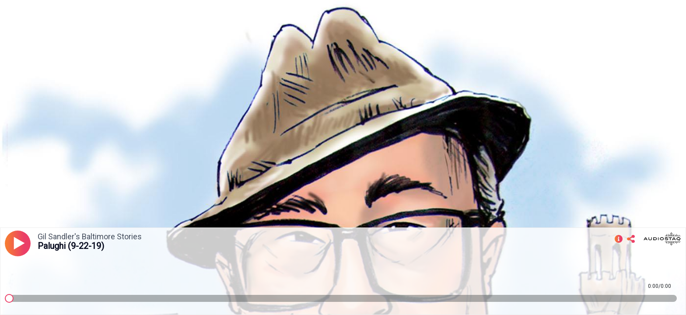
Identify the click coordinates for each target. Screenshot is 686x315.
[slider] (9, 298)
